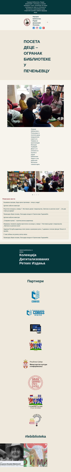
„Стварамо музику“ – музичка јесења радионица (18, 220)
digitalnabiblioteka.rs (26, 250)
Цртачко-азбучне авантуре (12, 217)
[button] (33, 195)
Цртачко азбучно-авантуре (12, 205)
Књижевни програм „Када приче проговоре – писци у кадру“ (22, 202)
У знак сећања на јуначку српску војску (15, 234)
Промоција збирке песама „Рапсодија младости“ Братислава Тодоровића (26, 214)
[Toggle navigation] (47, 22)
